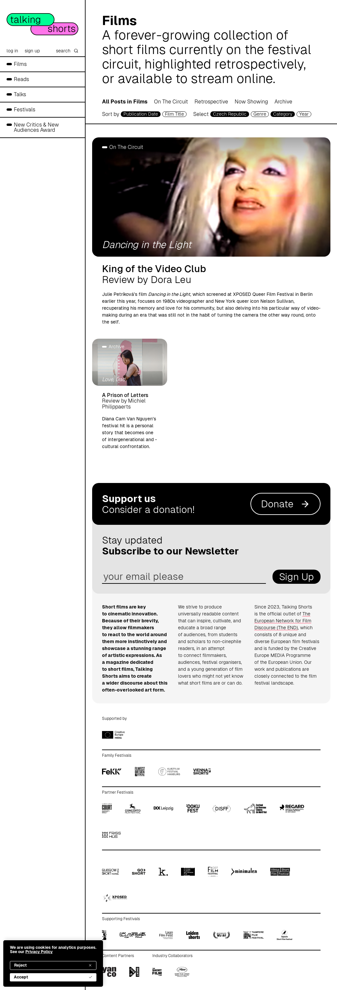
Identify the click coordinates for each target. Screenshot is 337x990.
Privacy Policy (39, 951)
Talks (20, 94)
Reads (21, 79)
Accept (53, 977)
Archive (283, 102)
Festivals (24, 109)
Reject (53, 965)
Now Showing (251, 102)
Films (20, 64)
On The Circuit (171, 102)
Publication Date (140, 114)
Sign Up (296, 576)
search (67, 50)
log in (12, 50)
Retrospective (211, 102)
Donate (285, 504)
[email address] (184, 577)
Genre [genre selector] (259, 114)
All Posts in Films (124, 102)
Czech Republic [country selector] (229, 114)
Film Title (174, 114)
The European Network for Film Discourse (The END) (282, 620)
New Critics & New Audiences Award (36, 127)
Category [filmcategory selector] (282, 114)
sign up (32, 50)
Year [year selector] (304, 114)
